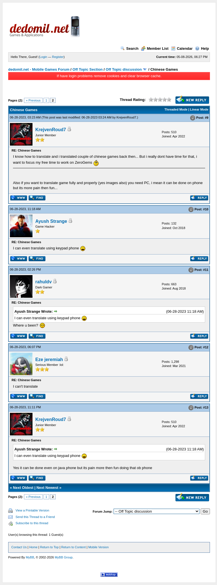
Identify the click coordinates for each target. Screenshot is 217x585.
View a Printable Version (32, 510)
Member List (155, 48)
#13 (205, 407)
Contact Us (19, 547)
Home (33, 547)
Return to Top (49, 547)
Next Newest (47, 487)
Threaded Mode (175, 109)
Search (129, 48)
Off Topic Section (88, 69)
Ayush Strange (51, 221)
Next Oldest (23, 487)
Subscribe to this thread (32, 523)
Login (43, 57)
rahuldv (43, 281)
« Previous (33, 100)
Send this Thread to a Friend (35, 517)
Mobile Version (98, 547)
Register (58, 57)
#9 (206, 117)
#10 (205, 209)
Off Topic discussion (124, 69)
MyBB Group (64, 557)
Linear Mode (199, 109)
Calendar (182, 48)
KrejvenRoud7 (126, 117)
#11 (205, 269)
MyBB (30, 557)
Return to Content (73, 547)
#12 (205, 347)
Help (202, 48)
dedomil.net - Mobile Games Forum (39, 69)
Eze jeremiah (49, 359)
